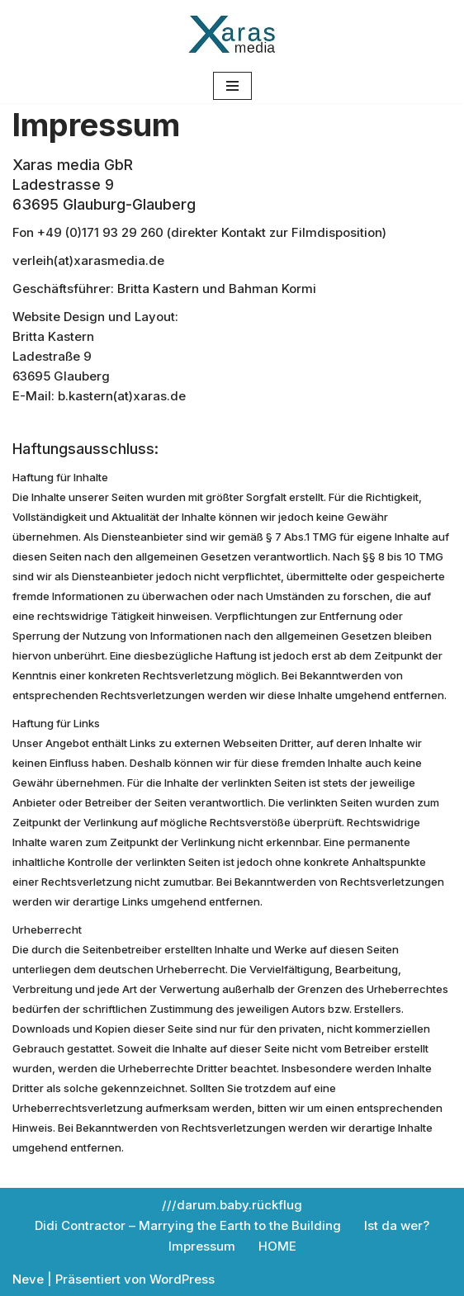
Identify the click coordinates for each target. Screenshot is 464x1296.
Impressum (201, 1246)
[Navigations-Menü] (232, 86)
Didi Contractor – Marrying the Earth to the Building (188, 1225)
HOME (277, 1246)
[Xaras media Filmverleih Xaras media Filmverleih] (232, 34)
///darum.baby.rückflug (232, 1205)
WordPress (182, 1279)
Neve (28, 1279)
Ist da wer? (396, 1225)
